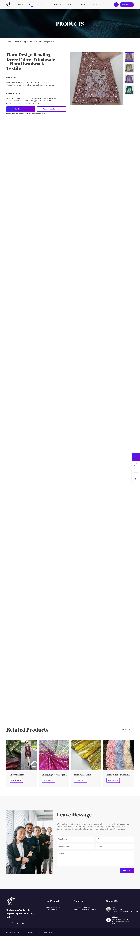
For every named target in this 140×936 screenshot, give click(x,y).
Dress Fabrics (17, 774)
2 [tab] (129, 68)
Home (20, 4)
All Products (124, 729)
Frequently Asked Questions (84, 909)
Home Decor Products (54, 907)
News (69, 4)
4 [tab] (129, 90)
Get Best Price (21, 109)
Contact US (81, 4)
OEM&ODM (57, 4)
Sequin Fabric (27, 42)
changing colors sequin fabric (54, 774)
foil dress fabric (82, 774)
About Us (44, 4)
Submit (127, 870)
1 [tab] (129, 57)
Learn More (16, 780)
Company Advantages (82, 907)
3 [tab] (129, 79)
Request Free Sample (51, 109)
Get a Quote (126, 5)
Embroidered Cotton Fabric (117, 774)
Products (31, 4)
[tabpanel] (96, 78)
